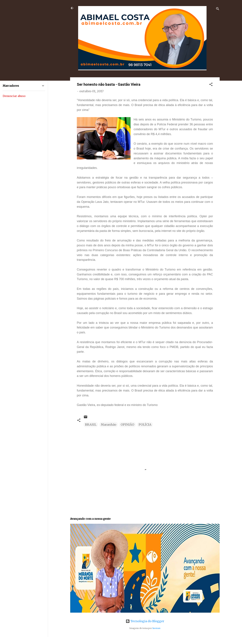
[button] (211, 84)
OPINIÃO (127, 424)
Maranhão (108, 424)
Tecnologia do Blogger (145, 621)
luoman (156, 628)
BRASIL (90, 424)
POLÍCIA (145, 424)
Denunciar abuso (14, 96)
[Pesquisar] (218, 9)
